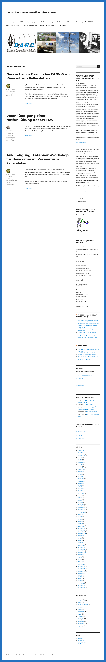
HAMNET (8, 140)
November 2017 (81, 568)
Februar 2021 (81, 504)
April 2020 (80, 521)
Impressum (62, 25)
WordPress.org (81, 643)
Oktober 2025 (81, 454)
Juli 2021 (80, 495)
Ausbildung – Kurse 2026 (14, 22)
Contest (79, 602)
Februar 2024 (81, 467)
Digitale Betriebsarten (83, 604)
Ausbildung (9, 135)
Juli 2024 (80, 464)
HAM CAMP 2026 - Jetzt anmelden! (86, 352)
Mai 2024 (80, 466)
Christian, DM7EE (11, 89)
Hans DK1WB (9, 131)
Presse (79, 619)
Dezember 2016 (81, 585)
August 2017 (81, 573)
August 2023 (81, 471)
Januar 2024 (81, 469)
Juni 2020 (80, 518)
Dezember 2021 (81, 490)
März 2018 (80, 563)
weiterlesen (28, 103)
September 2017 (82, 571)
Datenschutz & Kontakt (46, 25)
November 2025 (81, 452)
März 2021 (80, 502)
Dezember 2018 (81, 547)
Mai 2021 (80, 499)
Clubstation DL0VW (12, 25)
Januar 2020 (81, 526)
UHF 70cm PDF (80, 438)
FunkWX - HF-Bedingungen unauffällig (87, 354)
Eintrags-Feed (81, 640)
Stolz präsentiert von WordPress (47, 654)
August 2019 (81, 535)
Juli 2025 (80, 457)
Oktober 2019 (81, 531)
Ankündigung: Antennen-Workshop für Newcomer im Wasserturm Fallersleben (37, 159)
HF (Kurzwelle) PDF (81, 431)
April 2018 (80, 561)
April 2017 (80, 578)
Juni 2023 (80, 473)
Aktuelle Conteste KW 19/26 (84, 359)
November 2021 (81, 492)
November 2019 (81, 530)
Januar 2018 (81, 564)
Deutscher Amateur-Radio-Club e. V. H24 (31, 12)
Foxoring (80, 607)
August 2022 (81, 483)
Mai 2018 (80, 559)
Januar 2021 (81, 506)
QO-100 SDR (79, 378)
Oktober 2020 (81, 511)
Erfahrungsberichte (11, 94)
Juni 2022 (80, 486)
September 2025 (82, 455)
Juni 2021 (80, 497)
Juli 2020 (80, 516)
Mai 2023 (80, 474)
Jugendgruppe (32, 22)
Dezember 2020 (81, 507)
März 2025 (80, 461)
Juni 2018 (80, 557)
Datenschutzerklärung (33, 654)
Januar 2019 (81, 545)
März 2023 (80, 476)
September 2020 (82, 512)
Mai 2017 (80, 576)
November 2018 (81, 549)
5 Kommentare (10, 143)
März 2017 (80, 580)
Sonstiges (9, 95)
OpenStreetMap (80, 385)
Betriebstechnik (10, 137)
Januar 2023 (81, 480)
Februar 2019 (81, 544)
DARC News (82, 346)
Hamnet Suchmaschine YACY (83, 382)
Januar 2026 (81, 450)
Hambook (78, 389)
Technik (8, 182)
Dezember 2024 (81, 462)
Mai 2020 (80, 519)
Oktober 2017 (81, 570)
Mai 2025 (80, 459)
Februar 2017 (81, 582)
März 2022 (80, 488)
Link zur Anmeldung (81, 142)
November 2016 (81, 587)
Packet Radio (81, 618)
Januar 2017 (81, 583)
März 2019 (80, 542)
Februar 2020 (81, 525)
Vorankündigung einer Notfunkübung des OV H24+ (30, 118)
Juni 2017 (80, 575)
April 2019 (80, 540)
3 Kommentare (10, 184)
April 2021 (80, 500)
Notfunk (14, 140)
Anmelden (80, 638)
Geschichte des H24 (30, 25)
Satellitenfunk (81, 621)
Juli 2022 (80, 485)
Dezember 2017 (81, 566)
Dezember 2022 (81, 481)
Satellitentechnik (82, 623)
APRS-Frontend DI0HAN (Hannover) (85, 375)
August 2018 (81, 554)
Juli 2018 (80, 556)
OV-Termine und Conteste (65, 22)
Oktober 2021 (81, 493)
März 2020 (80, 523)
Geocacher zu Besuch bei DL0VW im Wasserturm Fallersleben (38, 76)
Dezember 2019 (81, 528)
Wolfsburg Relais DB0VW (84, 22)
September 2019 (82, 533)
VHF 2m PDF (79, 435)
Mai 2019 (80, 538)
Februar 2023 (81, 478)
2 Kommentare (10, 98)
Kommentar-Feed (82, 642)
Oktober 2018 (81, 551)
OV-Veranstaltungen (47, 22)
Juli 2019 (80, 537)
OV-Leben (80, 616)
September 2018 (82, 552)
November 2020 (81, 509)
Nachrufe (80, 613)
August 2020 (81, 514)
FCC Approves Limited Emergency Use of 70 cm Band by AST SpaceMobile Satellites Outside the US (88, 325)
